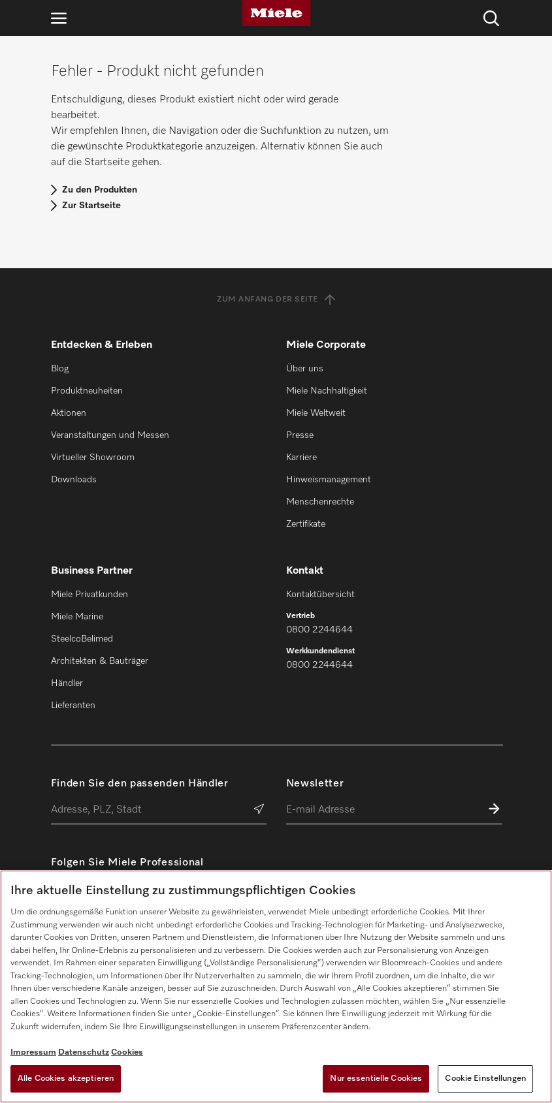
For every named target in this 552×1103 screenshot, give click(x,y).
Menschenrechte (320, 501)
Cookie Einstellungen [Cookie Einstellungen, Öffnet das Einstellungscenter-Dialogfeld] (485, 1078)
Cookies (127, 1052)
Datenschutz (83, 1052)
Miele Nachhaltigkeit (326, 391)
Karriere (301, 457)
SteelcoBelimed (82, 639)
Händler (67, 683)
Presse (300, 435)
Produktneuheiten (87, 391)
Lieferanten (73, 705)
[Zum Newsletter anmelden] (494, 810)
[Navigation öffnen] (59, 18)
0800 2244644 (319, 629)
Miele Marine (77, 616)
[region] (276, 986)
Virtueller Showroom (93, 457)
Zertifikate (305, 524)
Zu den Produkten (99, 189)
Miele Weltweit (316, 413)
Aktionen (68, 413)
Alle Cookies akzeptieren (66, 1078)
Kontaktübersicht (320, 594)
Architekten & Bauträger (99, 661)
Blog (60, 368)
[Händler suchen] (259, 810)
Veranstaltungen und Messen (110, 435)
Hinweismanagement (328, 479)
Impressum (33, 1052)
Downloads (74, 479)
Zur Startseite (91, 205)
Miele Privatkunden (89, 594)
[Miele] (276, 13)
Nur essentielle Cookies (376, 1078)
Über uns (304, 368)
